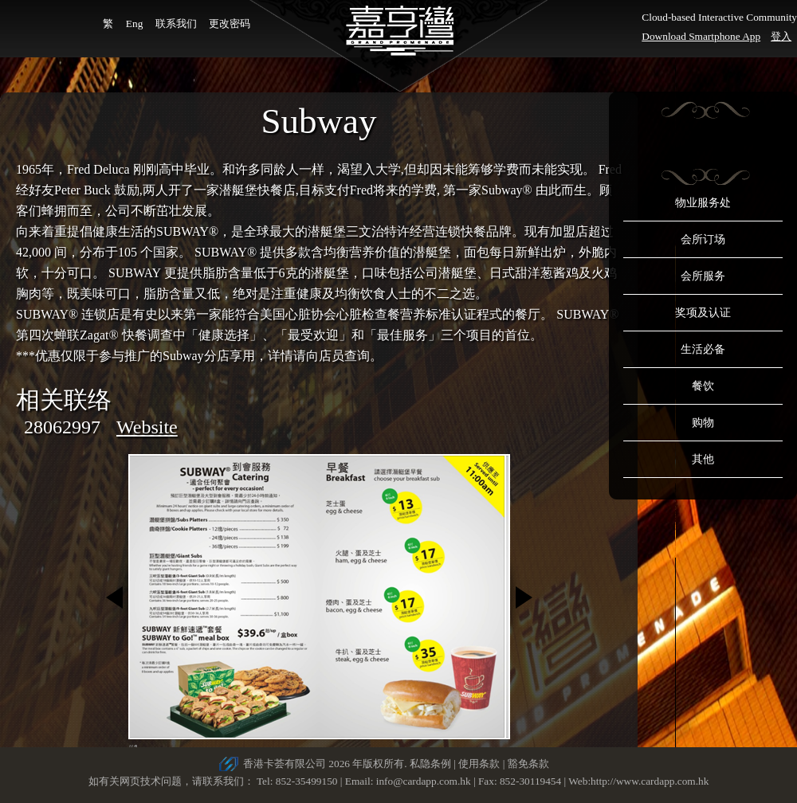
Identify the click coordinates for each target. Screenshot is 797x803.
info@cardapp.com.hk (424, 781)
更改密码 (229, 23)
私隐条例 (430, 764)
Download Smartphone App (701, 36)
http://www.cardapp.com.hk (650, 781)
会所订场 (703, 239)
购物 (703, 423)
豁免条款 (528, 764)
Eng (134, 23)
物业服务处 (703, 203)
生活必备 (703, 349)
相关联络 (64, 399)
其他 (703, 459)
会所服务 (703, 276)
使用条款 (479, 764)
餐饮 (703, 386)
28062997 (62, 427)
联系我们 (176, 23)
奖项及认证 (703, 313)
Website (147, 427)
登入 (781, 36)
